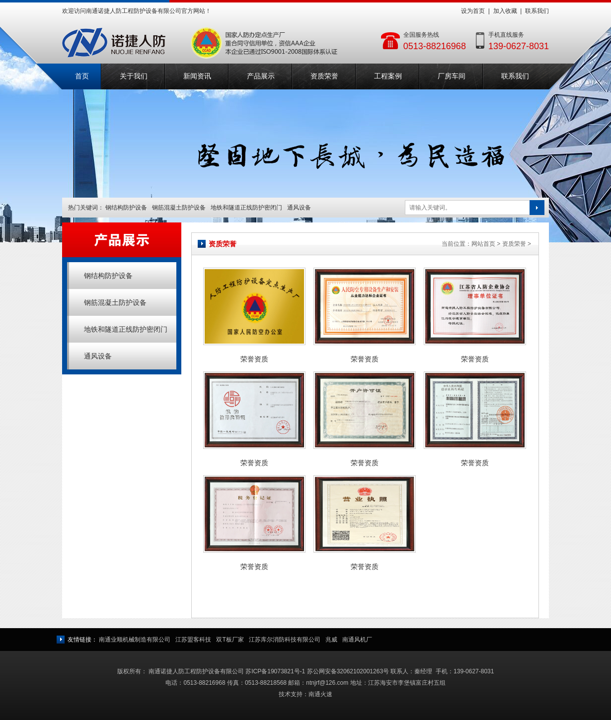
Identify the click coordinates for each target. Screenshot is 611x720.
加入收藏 (505, 10)
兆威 (331, 639)
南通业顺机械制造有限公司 (134, 639)
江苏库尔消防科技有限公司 (284, 639)
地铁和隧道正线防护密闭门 (246, 207)
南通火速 (320, 694)
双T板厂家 (229, 639)
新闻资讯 (197, 76)
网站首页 (483, 243)
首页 (82, 76)
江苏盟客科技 (193, 639)
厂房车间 (451, 76)
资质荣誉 (324, 76)
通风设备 (299, 207)
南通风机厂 (357, 639)
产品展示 (261, 76)
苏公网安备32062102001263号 (348, 671)
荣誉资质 (254, 359)
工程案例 (388, 76)
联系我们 (537, 10)
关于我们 (134, 76)
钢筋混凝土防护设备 (179, 207)
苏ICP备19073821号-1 (275, 671)
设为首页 (473, 10)
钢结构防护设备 (126, 207)
